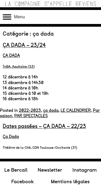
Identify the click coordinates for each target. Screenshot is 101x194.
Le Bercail (15, 54)
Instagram (84, 54)
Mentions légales (70, 65)
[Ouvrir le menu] (13, 17)
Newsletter (50, 54)
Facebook (22, 65)
